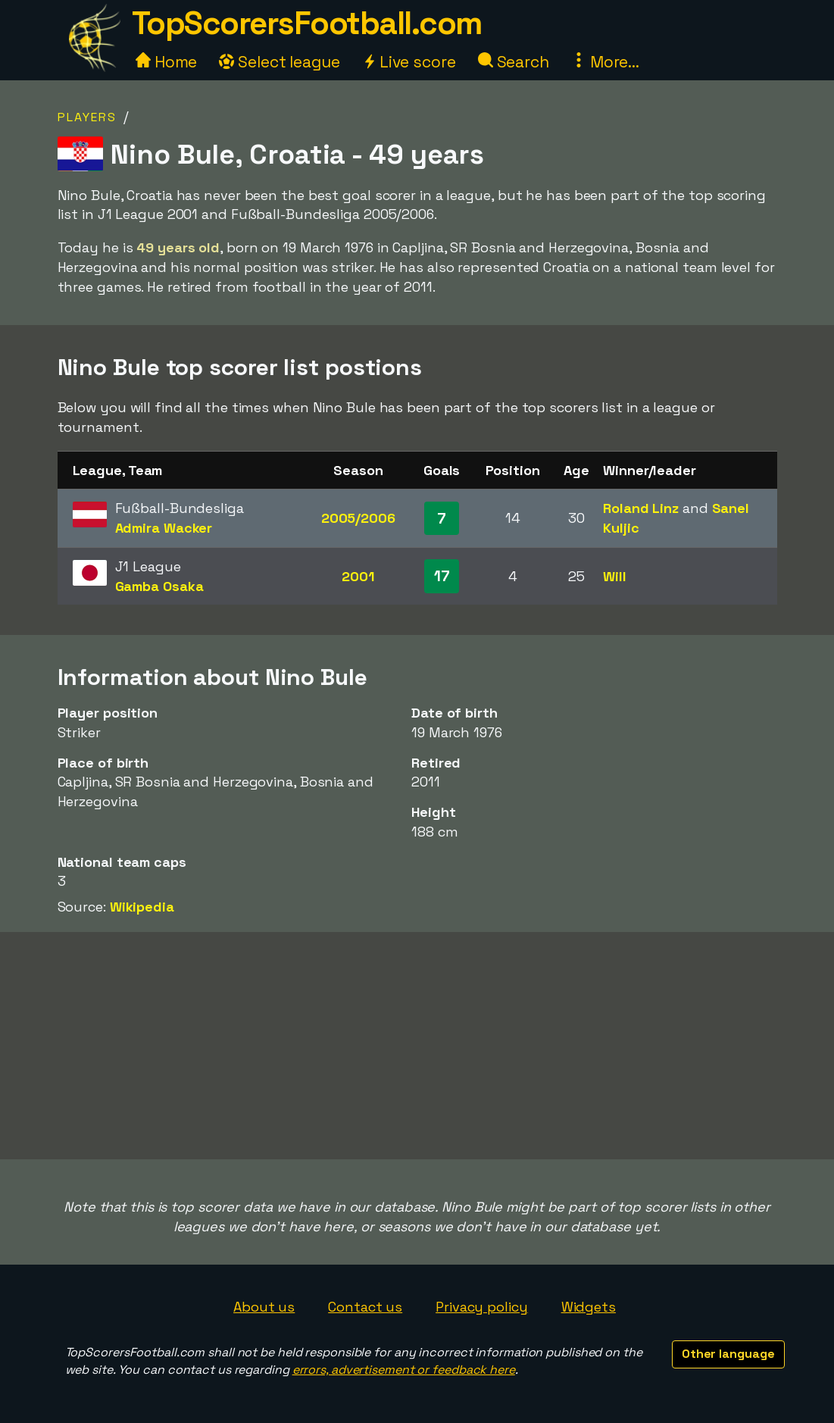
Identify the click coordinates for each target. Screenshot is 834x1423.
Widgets (588, 1306)
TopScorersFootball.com (307, 23)
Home (167, 62)
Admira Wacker (164, 527)
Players (87, 117)
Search (513, 62)
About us (264, 1306)
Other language (728, 1354)
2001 (358, 576)
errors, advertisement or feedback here (403, 1370)
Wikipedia (142, 906)
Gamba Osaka (159, 586)
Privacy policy (482, 1306)
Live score (409, 62)
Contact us (365, 1306)
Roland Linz (641, 508)
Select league (279, 62)
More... (605, 62)
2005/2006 (358, 518)
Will (614, 576)
